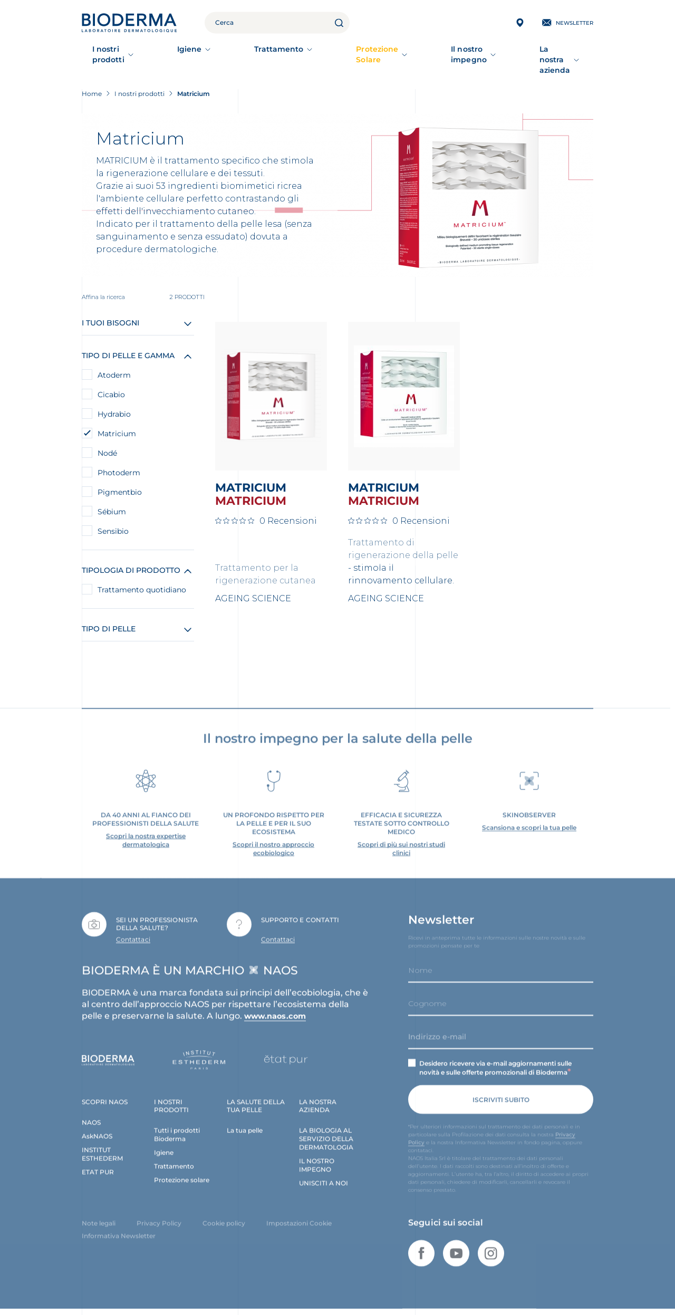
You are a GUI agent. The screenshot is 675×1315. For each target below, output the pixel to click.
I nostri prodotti (123, 54)
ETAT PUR (98, 1171)
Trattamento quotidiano (142, 578)
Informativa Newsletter (119, 1235)
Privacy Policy (159, 1222)
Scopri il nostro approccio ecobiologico (273, 847)
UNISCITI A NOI (323, 1182)
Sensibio (113, 520)
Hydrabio (114, 403)
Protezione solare (181, 1179)
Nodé (107, 442)
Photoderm (119, 461)
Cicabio (111, 383)
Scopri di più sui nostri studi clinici (401, 847)
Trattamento (257, 54)
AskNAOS (97, 1135)
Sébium (112, 500)
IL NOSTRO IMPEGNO (316, 1164)
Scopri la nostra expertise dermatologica (146, 838)
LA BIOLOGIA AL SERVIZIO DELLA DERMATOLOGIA (326, 1137)
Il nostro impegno (440, 54)
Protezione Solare (344, 54)
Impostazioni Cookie (299, 1222)
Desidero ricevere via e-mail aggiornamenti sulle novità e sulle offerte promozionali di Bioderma (495, 1066)
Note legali (98, 1222)
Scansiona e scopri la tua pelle (529, 826)
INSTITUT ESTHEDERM (102, 1153)
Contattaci (133, 938)
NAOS (91, 1121)
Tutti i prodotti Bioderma (177, 1133)
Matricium (117, 422)
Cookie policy (223, 1222)
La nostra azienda (537, 54)
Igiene (193, 54)
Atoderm (114, 364)
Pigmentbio (120, 481)
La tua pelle (245, 1129)
